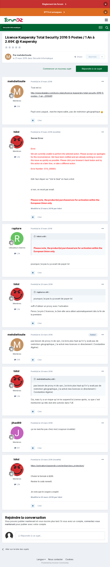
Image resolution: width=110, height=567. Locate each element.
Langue (41, 559)
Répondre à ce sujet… (30, 535)
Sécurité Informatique (43, 58)
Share (78, 57)
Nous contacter (55, 559)
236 (17, 106)
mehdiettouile (24, 55)
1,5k (17, 157)
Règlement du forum (52, 4)
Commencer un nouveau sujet (57, 68)
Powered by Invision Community (55, 563)
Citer (40, 120)
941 (17, 448)
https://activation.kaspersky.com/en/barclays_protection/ (57, 465)
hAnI (16, 131)
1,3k (17, 253)
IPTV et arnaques (53, 12)
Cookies (69, 559)
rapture (16, 228)
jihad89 (16, 422)
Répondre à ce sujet (92, 68)
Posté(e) (41, 81)
